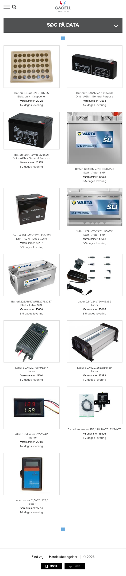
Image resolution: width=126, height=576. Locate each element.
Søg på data (63, 25)
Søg (14, 7)
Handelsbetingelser (63, 557)
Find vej (37, 557)
